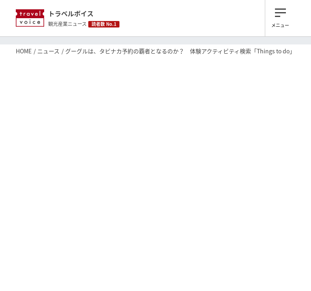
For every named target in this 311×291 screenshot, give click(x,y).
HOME (24, 51)
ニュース (48, 51)
